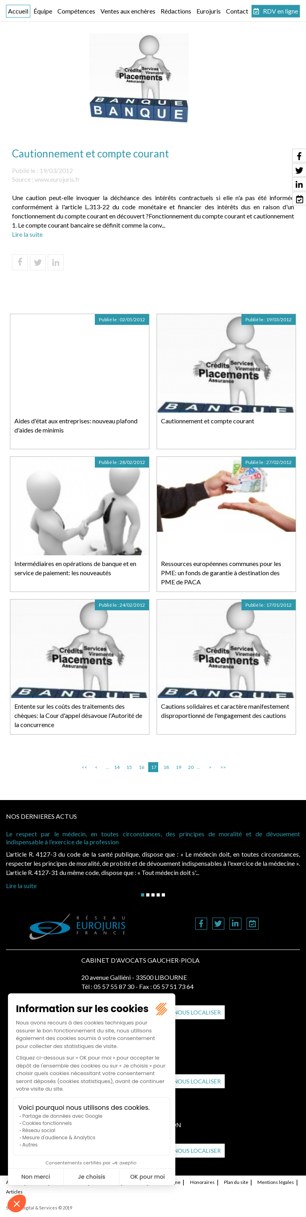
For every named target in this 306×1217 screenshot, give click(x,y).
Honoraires (202, 1182)
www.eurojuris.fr (57, 179)
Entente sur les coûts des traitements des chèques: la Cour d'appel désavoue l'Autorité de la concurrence (78, 715)
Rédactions (176, 11)
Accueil (18, 11)
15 (129, 767)
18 (166, 767)
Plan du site (236, 1182)
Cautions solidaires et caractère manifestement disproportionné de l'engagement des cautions (225, 710)
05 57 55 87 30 (114, 986)
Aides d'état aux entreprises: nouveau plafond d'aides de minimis (75, 425)
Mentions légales (275, 1182)
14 (117, 767)
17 (154, 767)
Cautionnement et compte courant (207, 421)
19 (178, 767)
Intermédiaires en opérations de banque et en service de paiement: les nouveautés (75, 568)
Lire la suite (27, 234)
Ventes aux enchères (127, 11)
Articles (14, 1192)
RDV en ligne (280, 11)
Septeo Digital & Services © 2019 (39, 1207)
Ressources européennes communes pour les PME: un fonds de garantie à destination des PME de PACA (221, 573)
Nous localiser (197, 1012)
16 (141, 767)
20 (191, 767)
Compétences (76, 11)
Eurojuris (208, 11)
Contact (237, 11)
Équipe (42, 11)
